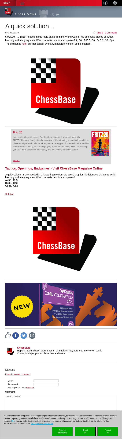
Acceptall (108, 431)
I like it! (100, 33)
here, (24, 43)
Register (30, 387)
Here (13, 421)
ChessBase (23, 347)
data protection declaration (42, 423)
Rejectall (85, 431)
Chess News (25, 14)
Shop (6, 3)
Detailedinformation (63, 431)
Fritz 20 (17, 132)
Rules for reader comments (18, 374)
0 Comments (111, 33)
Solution (9, 194)
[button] (22, 3)
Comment (10, 392)
